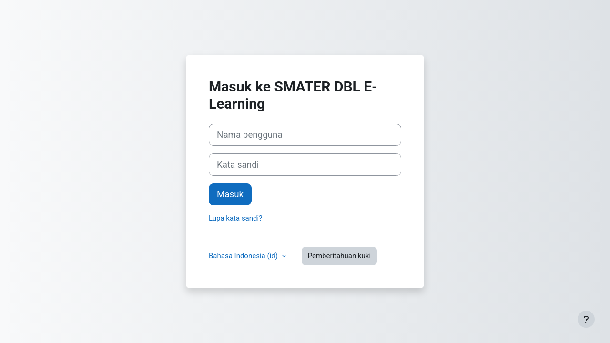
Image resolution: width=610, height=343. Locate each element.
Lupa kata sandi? (235, 218)
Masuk (230, 194)
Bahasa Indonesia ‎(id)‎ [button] (244, 256)
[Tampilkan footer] (586, 319)
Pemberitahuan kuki (339, 256)
